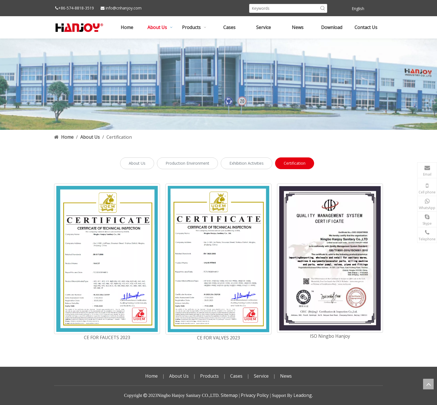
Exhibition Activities (246, 163)
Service (261, 376)
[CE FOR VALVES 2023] (218, 259)
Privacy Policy (255, 395)
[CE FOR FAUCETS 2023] (107, 259)
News (286, 376)
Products (209, 376)
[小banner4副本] (218, 84)
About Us (137, 163)
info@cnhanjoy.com (124, 8)
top (428, 384)
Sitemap (229, 395)
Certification (294, 163)
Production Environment (187, 163)
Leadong (302, 395)
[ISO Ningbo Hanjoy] (330, 258)
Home (151, 376)
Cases (236, 376)
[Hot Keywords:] (323, 8)
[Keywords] (284, 8)
